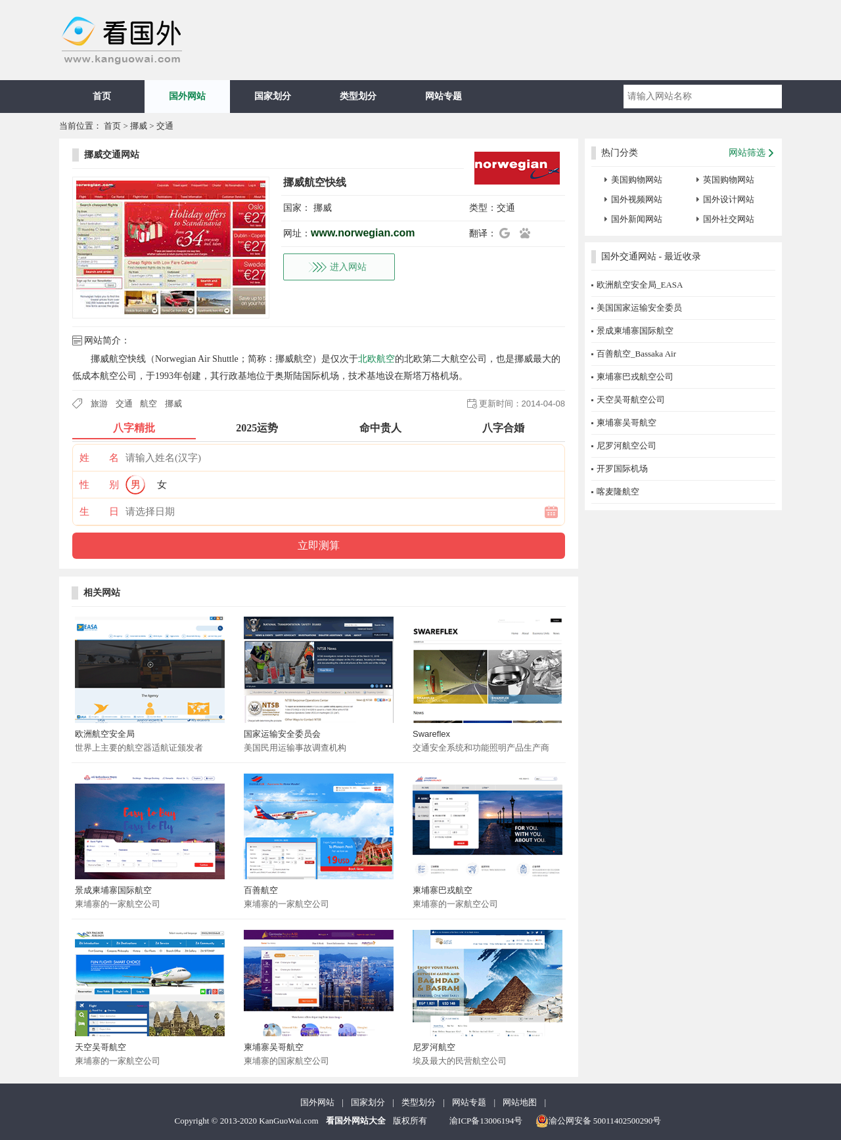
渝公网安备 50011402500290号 (598, 1121)
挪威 (138, 126)
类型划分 (358, 96)
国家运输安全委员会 (282, 734)
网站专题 (443, 96)
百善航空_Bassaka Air (636, 354)
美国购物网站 (636, 180)
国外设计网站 (728, 199)
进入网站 (348, 267)
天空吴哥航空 (100, 1047)
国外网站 (187, 96)
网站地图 (520, 1102)
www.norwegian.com (363, 232)
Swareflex (431, 734)
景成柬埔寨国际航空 (113, 890)
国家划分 (272, 96)
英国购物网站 (728, 180)
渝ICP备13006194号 (485, 1121)
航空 (148, 403)
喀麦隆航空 (618, 491)
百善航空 (261, 890)
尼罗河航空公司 (626, 445)
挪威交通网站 (111, 155)
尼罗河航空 (434, 1047)
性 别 (99, 484)
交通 (164, 126)
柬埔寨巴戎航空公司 (635, 377)
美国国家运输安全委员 (639, 308)
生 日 (99, 511)
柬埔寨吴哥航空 (274, 1047)
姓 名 (99, 457)
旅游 (99, 403)
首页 (102, 96)
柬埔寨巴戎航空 (442, 890)
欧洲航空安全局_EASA (640, 285)
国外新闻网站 (636, 219)
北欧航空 (376, 359)
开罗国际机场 (622, 468)
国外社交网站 (728, 219)
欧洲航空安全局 (105, 734)
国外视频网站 (636, 199)
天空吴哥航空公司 (631, 400)
